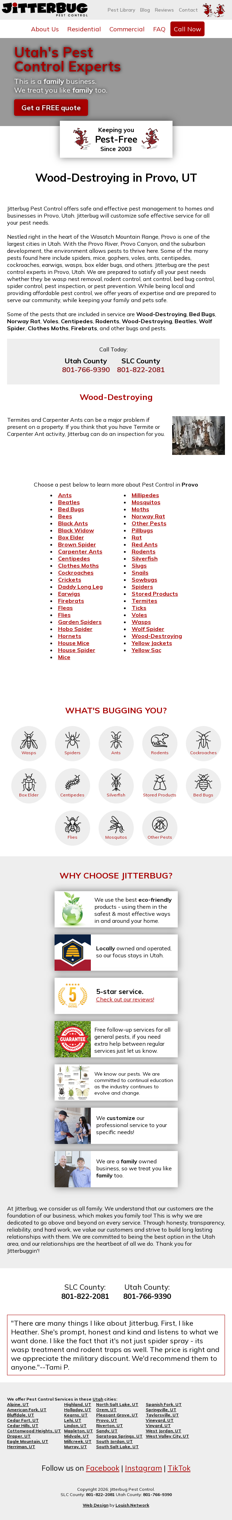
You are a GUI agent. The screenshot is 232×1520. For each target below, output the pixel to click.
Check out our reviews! (125, 999)
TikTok (179, 1467)
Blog (145, 10)
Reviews (164, 10)
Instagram (143, 1467)
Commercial (127, 29)
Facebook (102, 1467)
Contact (188, 10)
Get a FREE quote (51, 107)
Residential (84, 29)
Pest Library (121, 10)
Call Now (187, 29)
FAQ (159, 29)
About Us (45, 29)
